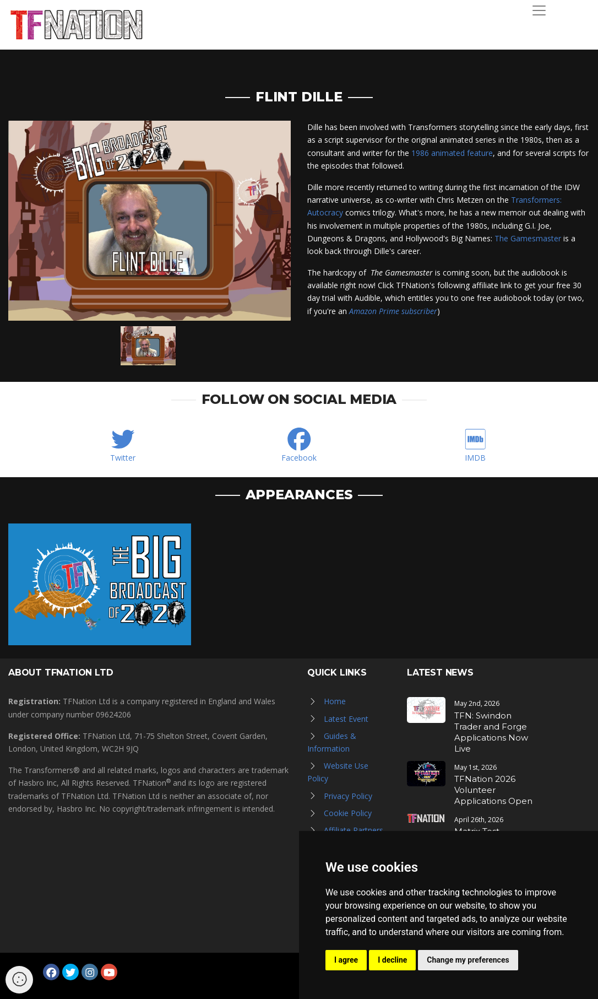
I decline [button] (392, 959)
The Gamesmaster (527, 238)
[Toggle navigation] (539, 10)
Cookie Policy (348, 813)
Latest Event (346, 719)
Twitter (122, 457)
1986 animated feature (452, 153)
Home (335, 701)
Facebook (299, 457)
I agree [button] (346, 959)
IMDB (475, 457)
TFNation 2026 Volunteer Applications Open (493, 790)
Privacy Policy (348, 796)
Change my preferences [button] (468, 959)
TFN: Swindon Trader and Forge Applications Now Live (491, 732)
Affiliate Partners (353, 830)
